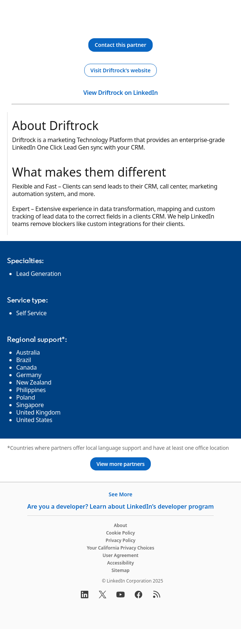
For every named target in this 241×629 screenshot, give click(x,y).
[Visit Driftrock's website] (120, 70)
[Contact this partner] (120, 45)
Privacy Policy (120, 540)
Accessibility (120, 563)
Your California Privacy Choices (120, 548)
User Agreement (120, 555)
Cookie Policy (120, 533)
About (120, 525)
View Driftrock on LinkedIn (120, 92)
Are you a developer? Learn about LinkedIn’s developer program (120, 506)
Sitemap (120, 570)
